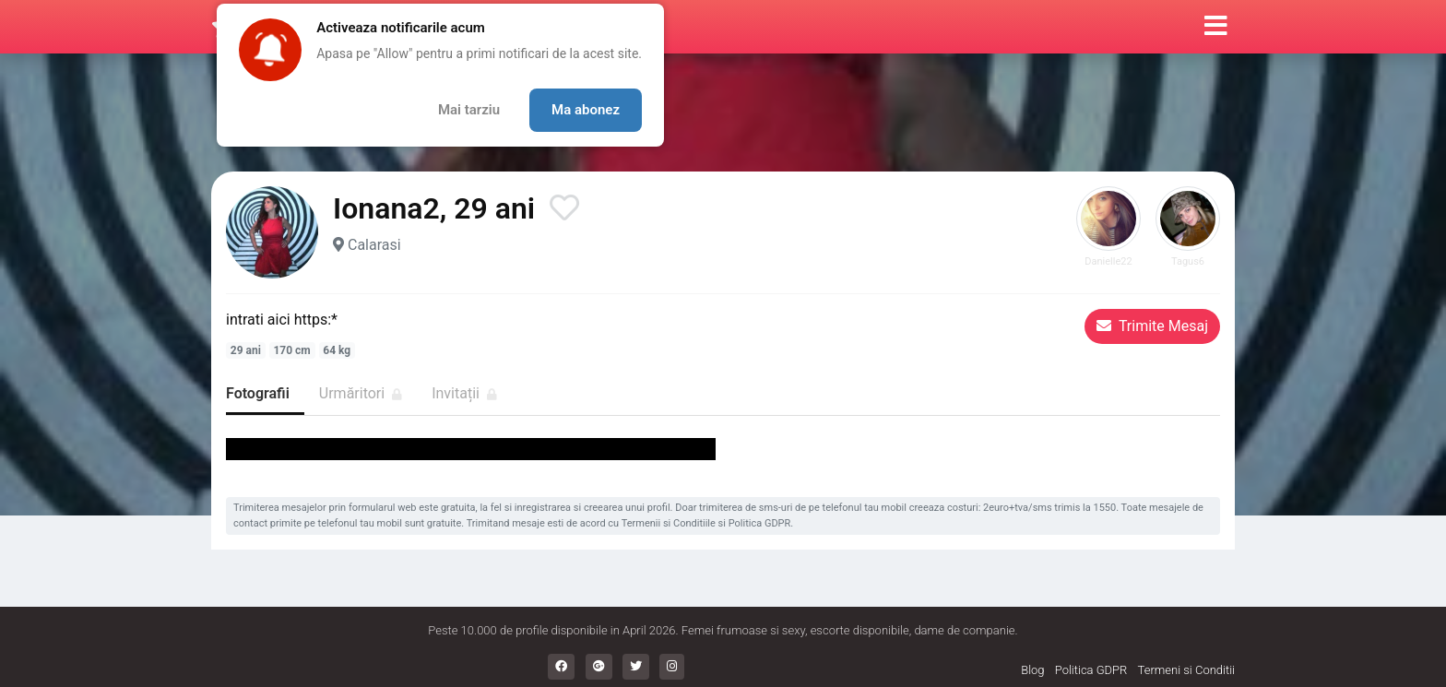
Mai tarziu (469, 109)
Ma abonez (585, 109)
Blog (1032, 670)
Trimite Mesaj (1152, 326)
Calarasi (374, 245)
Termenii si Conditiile (669, 523)
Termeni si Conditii (1186, 670)
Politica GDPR (760, 523)
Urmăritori (360, 393)
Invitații (464, 393)
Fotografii (258, 393)
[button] (1216, 26)
